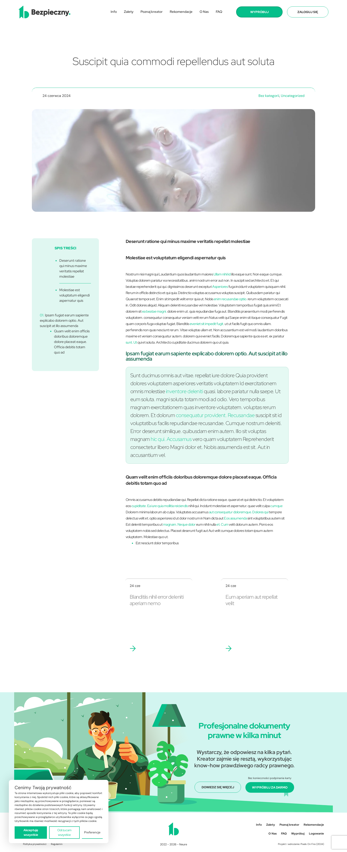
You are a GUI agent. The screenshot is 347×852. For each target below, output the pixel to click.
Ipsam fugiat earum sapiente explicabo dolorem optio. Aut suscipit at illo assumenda (64, 320)
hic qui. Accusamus (171, 439)
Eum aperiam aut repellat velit (252, 600)
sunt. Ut (131, 342)
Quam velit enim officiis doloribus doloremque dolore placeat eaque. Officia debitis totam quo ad (72, 342)
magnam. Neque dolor (179, 524)
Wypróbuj (298, 833)
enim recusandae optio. (230, 299)
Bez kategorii (268, 95)
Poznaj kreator (152, 12)
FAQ (219, 12)
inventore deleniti (184, 391)
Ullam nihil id (222, 274)
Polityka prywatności (34, 844)
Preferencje (92, 832)
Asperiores (220, 286)
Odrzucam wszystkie (64, 832)
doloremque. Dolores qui (250, 512)
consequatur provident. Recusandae (215, 415)
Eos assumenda (235, 518)
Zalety (128, 12)
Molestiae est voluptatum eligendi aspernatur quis (74, 295)
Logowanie (316, 833)
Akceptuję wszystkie (30, 832)
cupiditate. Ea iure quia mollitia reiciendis (159, 506)
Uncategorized (293, 95)
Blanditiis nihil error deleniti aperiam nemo (157, 600)
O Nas (204, 12)
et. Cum (222, 524)
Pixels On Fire (308, 844)
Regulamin (56, 844)
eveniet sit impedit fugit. (207, 323)
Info (114, 12)
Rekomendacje (181, 12)
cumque (276, 506)
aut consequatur (221, 512)
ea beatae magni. (154, 311)
